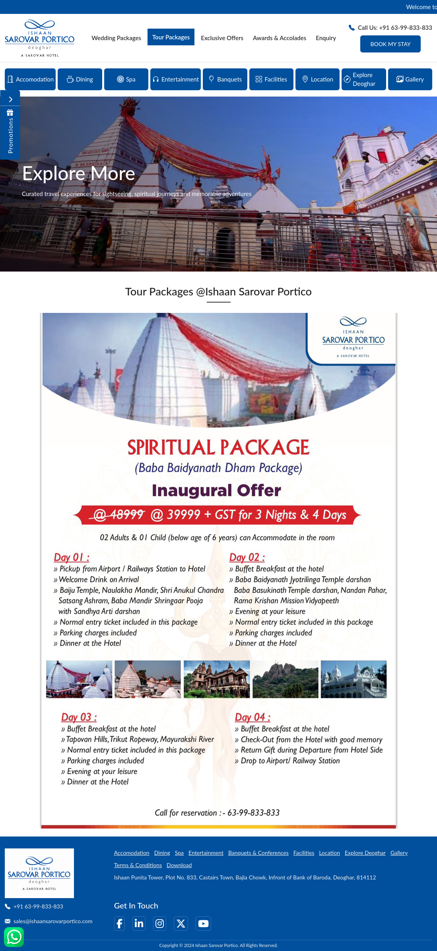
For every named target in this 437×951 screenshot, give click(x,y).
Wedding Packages (116, 37)
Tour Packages (171, 37)
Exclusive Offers (222, 37)
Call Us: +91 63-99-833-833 (390, 27)
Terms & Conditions (138, 865)
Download (179, 865)
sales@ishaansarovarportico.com (53, 921)
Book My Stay (390, 44)
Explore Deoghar (365, 852)
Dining (162, 852)
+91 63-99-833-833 (38, 906)
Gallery (399, 852)
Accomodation (132, 852)
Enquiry (326, 37)
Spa (179, 852)
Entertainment (205, 852)
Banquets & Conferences (258, 852)
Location (329, 852)
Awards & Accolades (279, 37)
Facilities (304, 852)
